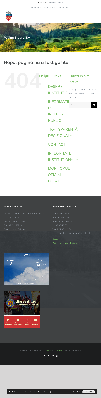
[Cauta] (94, 105)
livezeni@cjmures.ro (56, 2)
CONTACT (56, 144)
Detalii (78, 392)
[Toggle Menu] (96, 16)
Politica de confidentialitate (64, 243)
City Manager (58, 350)
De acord (88, 392)
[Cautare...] (80, 105)
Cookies (55, 239)
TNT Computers (46, 350)
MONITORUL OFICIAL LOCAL (59, 174)
